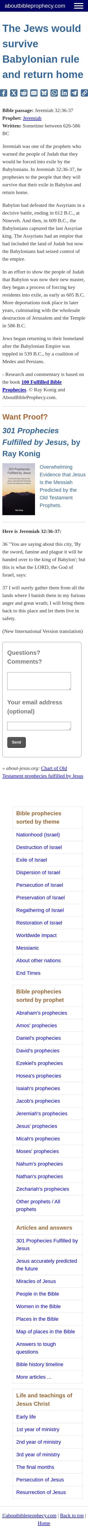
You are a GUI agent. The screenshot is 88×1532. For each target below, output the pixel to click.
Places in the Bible (37, 1319)
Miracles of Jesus (36, 1281)
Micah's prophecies (38, 1139)
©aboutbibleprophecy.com (29, 1515)
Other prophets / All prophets (38, 1205)
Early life (26, 1417)
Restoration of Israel (39, 923)
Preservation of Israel (40, 898)
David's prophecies (38, 1051)
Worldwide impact (36, 935)
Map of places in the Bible (45, 1331)
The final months (35, 1467)
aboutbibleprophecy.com (35, 6)
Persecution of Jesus (40, 1480)
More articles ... (33, 1377)
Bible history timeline (39, 1364)
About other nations (38, 960)
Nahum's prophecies (39, 1164)
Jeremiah (32, 118)
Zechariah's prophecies (42, 1189)
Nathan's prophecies (39, 1176)
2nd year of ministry (38, 1442)
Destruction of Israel (39, 847)
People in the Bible (37, 1294)
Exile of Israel (31, 860)
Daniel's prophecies (38, 1038)
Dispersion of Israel (38, 872)
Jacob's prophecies (38, 1101)
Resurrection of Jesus (41, 1492)
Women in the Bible (38, 1306)
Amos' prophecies (36, 1025)
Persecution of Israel (39, 885)
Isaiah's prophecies (38, 1088)
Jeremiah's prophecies (41, 1113)
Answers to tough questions (36, 1348)
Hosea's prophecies (38, 1076)
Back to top (72, 1515)
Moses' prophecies (37, 1151)
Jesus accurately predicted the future (46, 1265)
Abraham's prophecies (41, 1013)
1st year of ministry (38, 1429)
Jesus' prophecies (36, 1126)
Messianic (27, 948)
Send (16, 742)
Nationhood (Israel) (38, 835)
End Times (28, 973)
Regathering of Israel (40, 910)
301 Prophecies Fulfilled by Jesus (47, 1244)
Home (44, 1523)
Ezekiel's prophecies (39, 1063)
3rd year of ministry (38, 1454)
